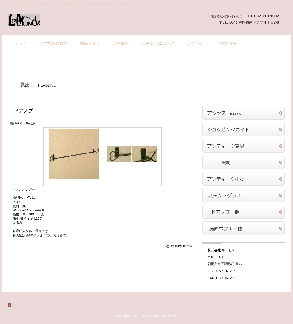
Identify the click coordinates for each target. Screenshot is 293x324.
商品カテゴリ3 (243, 179)
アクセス (243, 113)
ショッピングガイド (243, 129)
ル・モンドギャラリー (67, 20)
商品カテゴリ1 (243, 146)
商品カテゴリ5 (243, 212)
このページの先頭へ (180, 246)
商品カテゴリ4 (243, 195)
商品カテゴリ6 (243, 228)
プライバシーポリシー (28, 305)
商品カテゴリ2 (243, 162)
